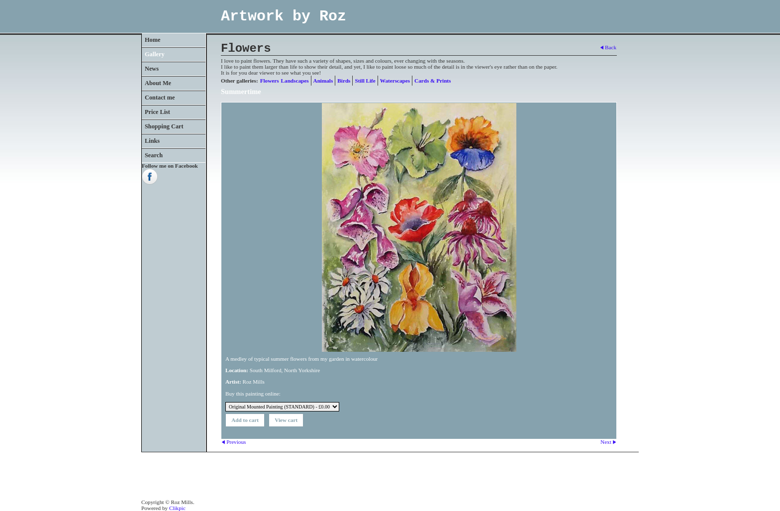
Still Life (365, 81)
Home (152, 39)
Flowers (269, 81)
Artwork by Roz (283, 16)
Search (154, 155)
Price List (157, 111)
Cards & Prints (432, 81)
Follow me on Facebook (170, 166)
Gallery (155, 54)
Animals (323, 81)
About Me (158, 83)
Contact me (160, 97)
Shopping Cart (164, 126)
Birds (343, 81)
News (152, 68)
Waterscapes (395, 81)
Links (152, 140)
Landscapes (295, 81)
